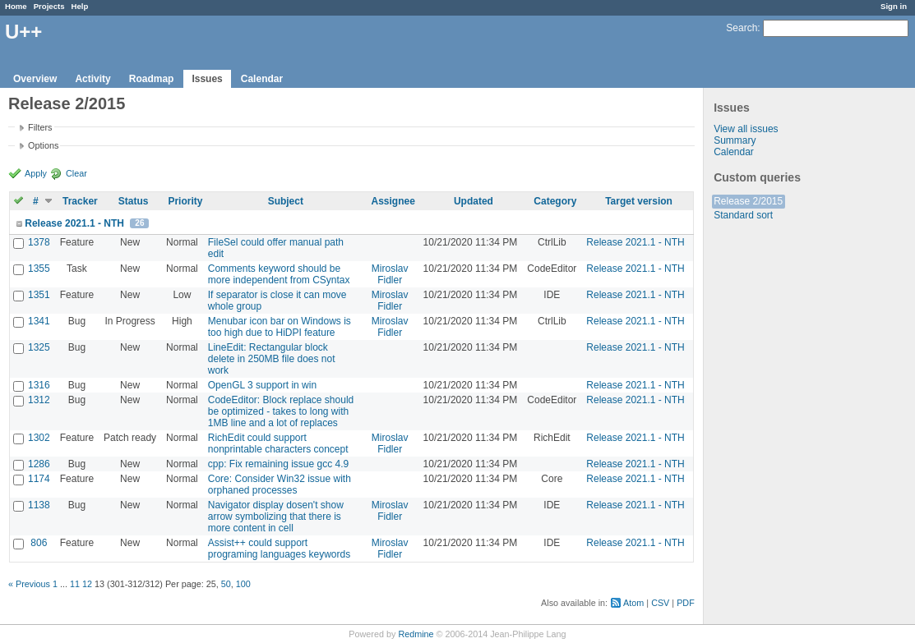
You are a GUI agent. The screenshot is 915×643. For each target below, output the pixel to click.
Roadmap (151, 79)
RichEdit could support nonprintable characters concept (278, 443)
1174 (39, 479)
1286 (39, 464)
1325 (39, 347)
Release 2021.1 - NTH (74, 223)
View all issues (746, 129)
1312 (39, 400)
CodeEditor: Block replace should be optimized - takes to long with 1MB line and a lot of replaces (281, 411)
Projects (49, 6)
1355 (39, 268)
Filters (40, 127)
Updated (473, 201)
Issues (207, 79)
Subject (285, 201)
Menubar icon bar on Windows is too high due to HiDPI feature (279, 326)
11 (75, 584)
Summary (735, 140)
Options (43, 145)
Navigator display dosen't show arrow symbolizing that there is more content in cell (276, 516)
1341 (39, 321)
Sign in (893, 6)
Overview (35, 79)
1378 (39, 242)
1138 (39, 505)
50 (226, 584)
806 (38, 543)
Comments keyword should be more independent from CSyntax (279, 274)
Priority (185, 201)
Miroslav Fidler (390, 274)
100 (243, 584)
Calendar (262, 79)
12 (87, 584)
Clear (76, 173)
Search (741, 28)
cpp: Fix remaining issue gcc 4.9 (278, 464)
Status (133, 201)
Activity (92, 79)
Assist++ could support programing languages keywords (279, 548)
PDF (686, 603)
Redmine (415, 634)
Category (555, 201)
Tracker (80, 201)
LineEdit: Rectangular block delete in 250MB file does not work (271, 359)
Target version (638, 201)
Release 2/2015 (748, 201)
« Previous (29, 584)
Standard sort (743, 215)
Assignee (392, 201)
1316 (39, 385)
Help (80, 6)
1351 (39, 295)
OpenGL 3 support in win (262, 385)
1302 (39, 437)
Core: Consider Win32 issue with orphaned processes (279, 484)
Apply (36, 173)
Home (16, 6)
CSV (660, 603)
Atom (633, 603)
